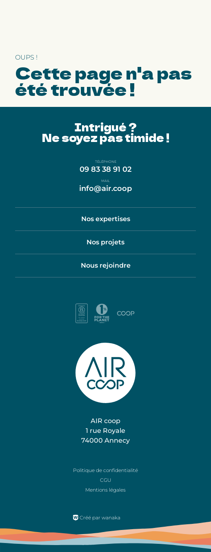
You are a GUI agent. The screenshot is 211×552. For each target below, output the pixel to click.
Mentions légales (105, 490)
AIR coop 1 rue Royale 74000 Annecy (105, 430)
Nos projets (105, 242)
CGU (105, 480)
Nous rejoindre (106, 265)
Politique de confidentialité (105, 470)
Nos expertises (105, 219)
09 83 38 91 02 (105, 169)
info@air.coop (105, 188)
